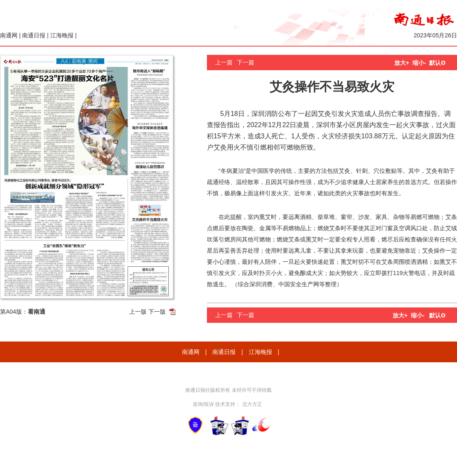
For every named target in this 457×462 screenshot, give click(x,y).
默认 (437, 62)
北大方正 (252, 404)
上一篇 (224, 62)
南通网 (8, 35)
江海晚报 (62, 35)
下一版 (157, 311)
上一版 (138, 311)
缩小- (419, 62)
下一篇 (245, 62)
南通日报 (33, 35)
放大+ (401, 62)
